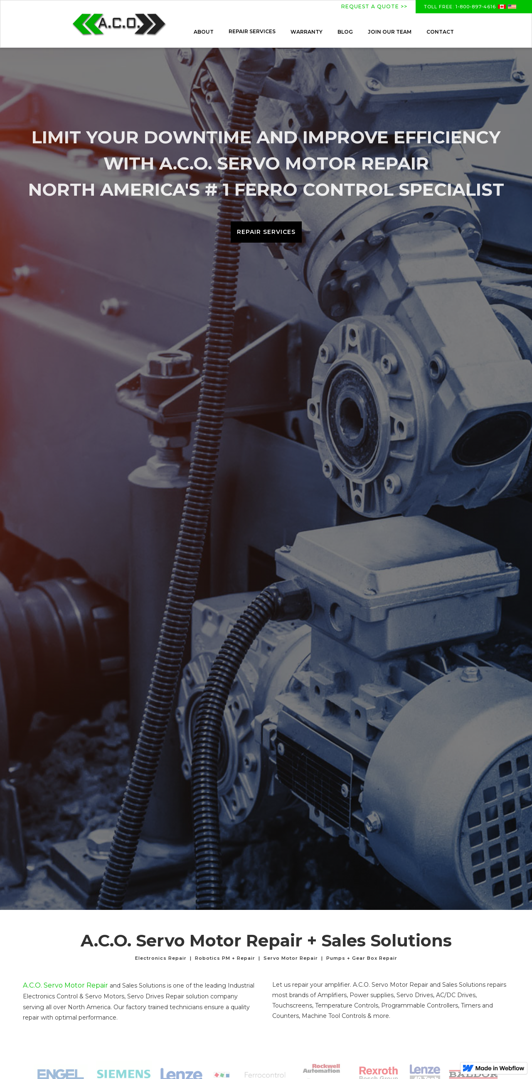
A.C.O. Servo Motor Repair (65, 985)
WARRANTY (307, 32)
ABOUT (204, 32)
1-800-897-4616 (475, 7)
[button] (252, 31)
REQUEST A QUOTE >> (374, 6)
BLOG (345, 32)
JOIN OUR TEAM (389, 32)
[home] (119, 23)
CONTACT (440, 32)
